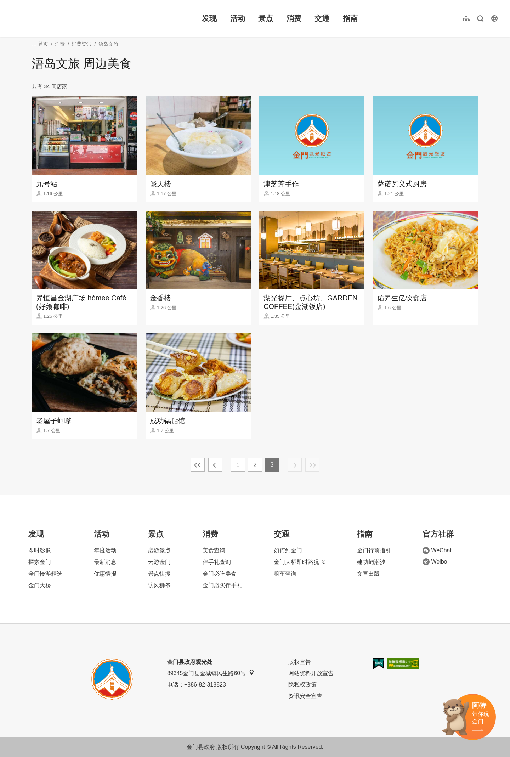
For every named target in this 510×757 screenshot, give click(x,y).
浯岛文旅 (108, 44)
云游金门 (159, 562)
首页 (43, 44)
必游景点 (159, 550)
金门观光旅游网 (54, 18)
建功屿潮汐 (371, 562)
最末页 (312, 465)
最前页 (198, 465)
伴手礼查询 (217, 562)
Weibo (435, 561)
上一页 (215, 465)
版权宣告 (299, 662)
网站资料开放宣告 (311, 673)
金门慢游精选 (45, 574)
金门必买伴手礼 (222, 585)
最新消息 (105, 562)
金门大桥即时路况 (299, 562)
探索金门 (39, 562)
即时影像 (39, 550)
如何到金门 (288, 550)
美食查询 (214, 550)
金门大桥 (39, 585)
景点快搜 (159, 574)
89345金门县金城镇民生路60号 (210, 673)
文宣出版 (368, 574)
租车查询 (285, 574)
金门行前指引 (374, 550)
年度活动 (105, 550)
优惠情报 (105, 574)
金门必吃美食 (220, 574)
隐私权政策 (302, 685)
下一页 (295, 465)
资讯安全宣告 (305, 696)
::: (10, 4)
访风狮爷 (159, 585)
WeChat (437, 550)
